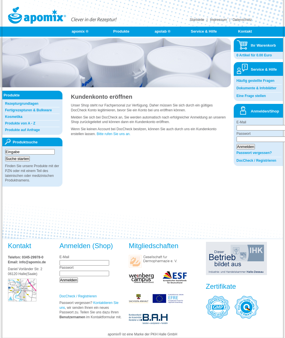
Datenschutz (242, 20)
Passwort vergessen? (254, 153)
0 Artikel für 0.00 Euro (254, 55)
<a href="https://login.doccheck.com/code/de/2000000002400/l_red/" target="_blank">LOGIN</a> (131, 169)
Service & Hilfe (204, 31)
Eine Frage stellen (251, 96)
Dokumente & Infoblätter (256, 88)
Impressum (218, 20)
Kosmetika (14, 117)
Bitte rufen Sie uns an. (114, 134)
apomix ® (80, 31)
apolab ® (162, 31)
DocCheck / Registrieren (256, 161)
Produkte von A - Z (20, 123)
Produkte (121, 31)
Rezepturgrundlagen (22, 104)
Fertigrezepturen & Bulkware (28, 110)
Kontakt (245, 31)
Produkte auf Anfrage (22, 130)
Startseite (197, 20)
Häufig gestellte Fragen (256, 81)
